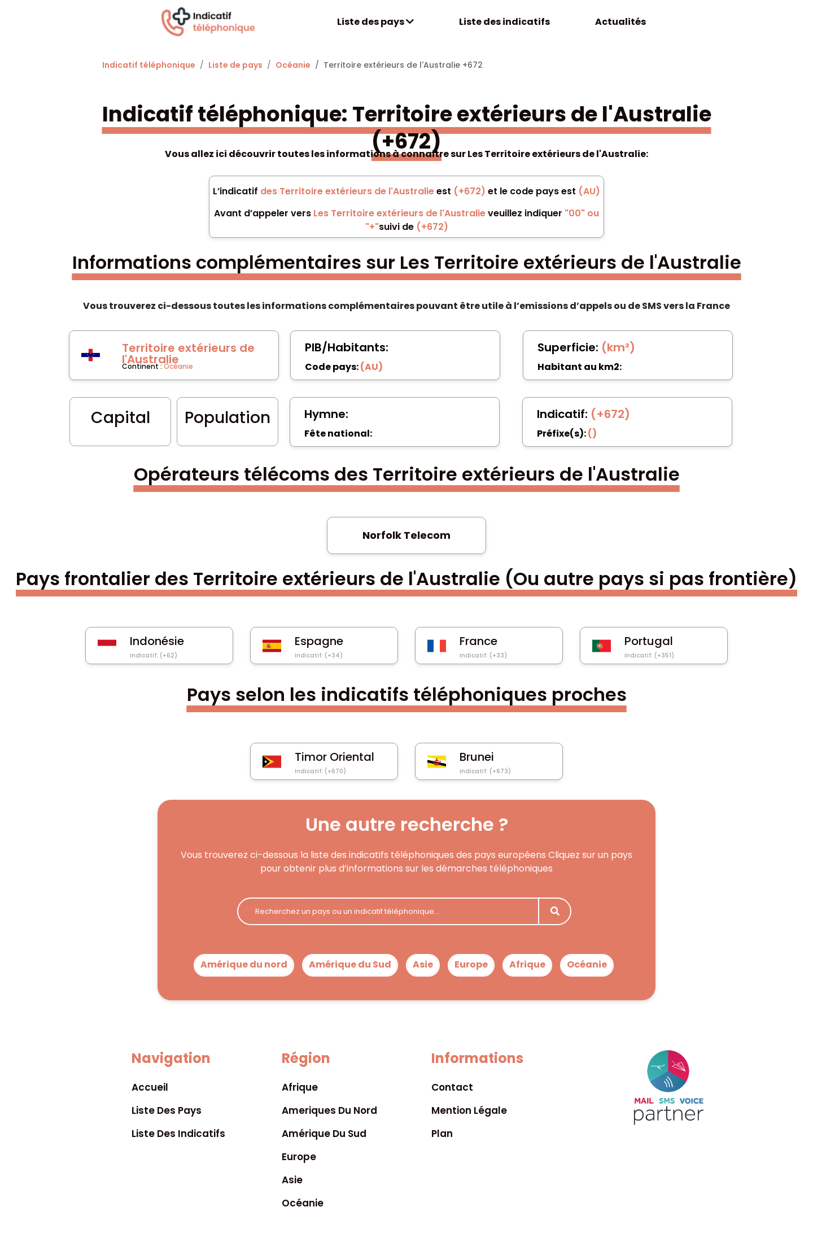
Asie (423, 964)
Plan (442, 1133)
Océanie (293, 65)
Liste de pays (235, 65)
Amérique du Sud (350, 964)
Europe (471, 964)
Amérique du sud (324, 1133)
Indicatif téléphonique (148, 65)
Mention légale (469, 1110)
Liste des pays (375, 21)
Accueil (150, 1087)
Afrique (527, 964)
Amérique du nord (243, 964)
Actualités (620, 21)
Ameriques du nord (329, 1110)
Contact (452, 1087)
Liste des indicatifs (504, 21)
